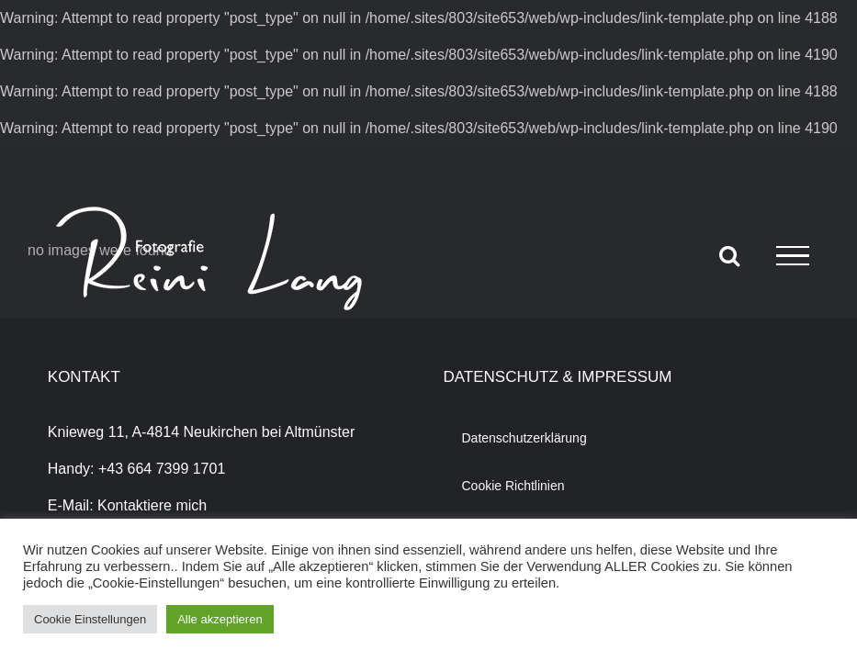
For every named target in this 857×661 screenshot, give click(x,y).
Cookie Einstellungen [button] (90, 619)
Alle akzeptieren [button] (220, 619)
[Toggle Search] (729, 255)
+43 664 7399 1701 (161, 468)
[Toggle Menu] (793, 256)
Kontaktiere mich (152, 505)
